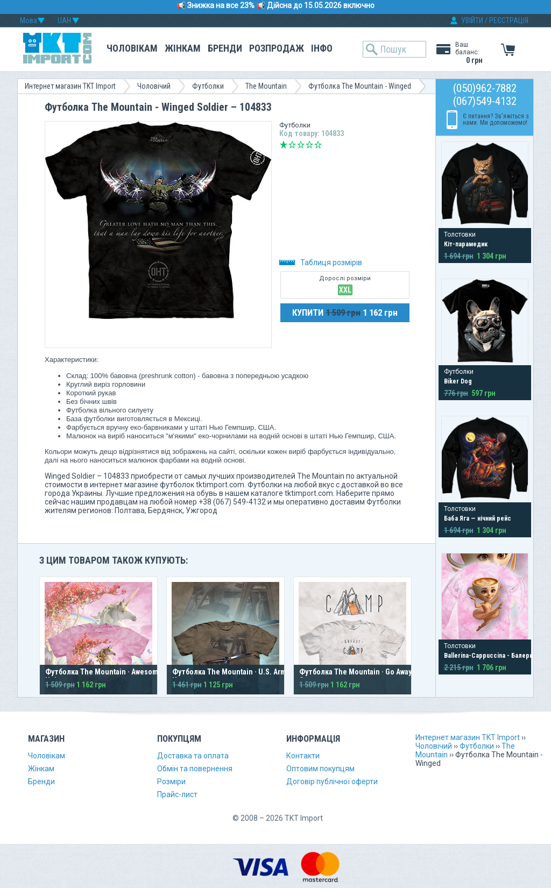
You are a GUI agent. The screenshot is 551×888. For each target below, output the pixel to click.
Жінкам (183, 48)
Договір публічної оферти (332, 781)
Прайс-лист (177, 794)
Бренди (225, 48)
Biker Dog (458, 381)
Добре (309, 144)
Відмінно (318, 144)
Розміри (171, 781)
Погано (292, 144)
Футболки (208, 86)
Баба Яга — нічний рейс (477, 518)
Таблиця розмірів (320, 262)
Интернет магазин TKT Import (70, 86)
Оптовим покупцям (320, 768)
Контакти (303, 755)
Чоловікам (132, 48)
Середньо (300, 144)
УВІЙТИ (472, 20)
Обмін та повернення (194, 768)
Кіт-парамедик (466, 244)
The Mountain (266, 86)
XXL (345, 290)
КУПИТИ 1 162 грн (345, 312)
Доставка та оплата (193, 755)
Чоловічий (154, 86)
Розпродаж (276, 48)
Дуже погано (283, 144)
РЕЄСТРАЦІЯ (508, 20)
